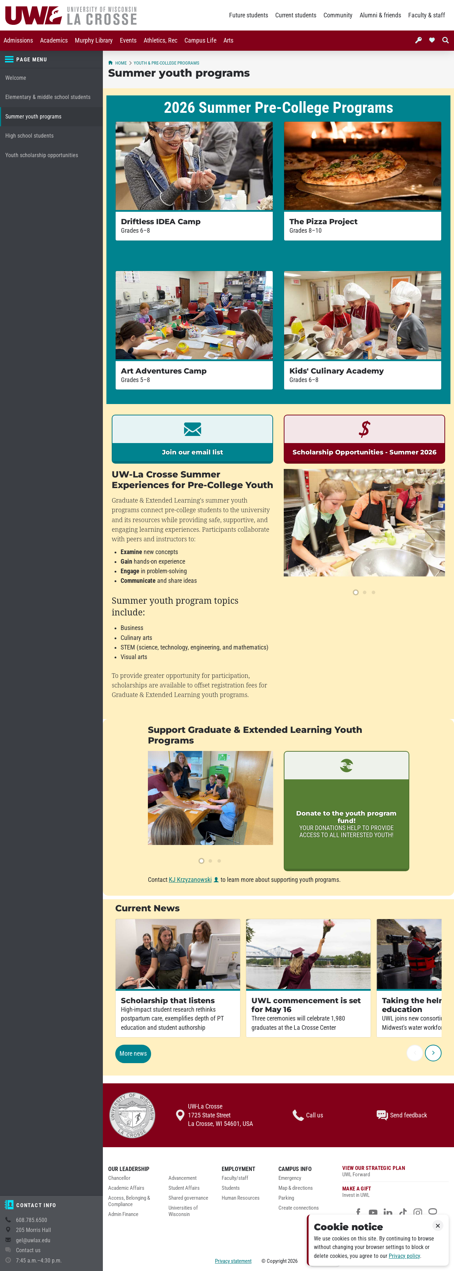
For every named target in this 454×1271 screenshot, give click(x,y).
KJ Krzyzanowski (190, 879)
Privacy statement (233, 1261)
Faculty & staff (426, 15)
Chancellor (119, 1178)
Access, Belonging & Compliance (129, 1201)
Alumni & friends (380, 15)
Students (231, 1188)
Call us (308, 1115)
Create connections (298, 1208)
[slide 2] (364, 592)
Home (117, 63)
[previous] (414, 1053)
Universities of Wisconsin (183, 1211)
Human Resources (241, 1198)
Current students (295, 15)
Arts (228, 40)
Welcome (15, 77)
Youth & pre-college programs (166, 63)
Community (338, 15)
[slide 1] (356, 592)
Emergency (289, 1178)
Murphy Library (94, 40)
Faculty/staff (235, 1178)
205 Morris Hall (33, 1230)
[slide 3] (373, 592)
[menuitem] (18, 41)
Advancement (182, 1178)
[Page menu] (51, 59)
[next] (433, 1053)
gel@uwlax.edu (33, 1240)
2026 (293, 1261)
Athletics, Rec (160, 40)
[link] (192, 439)
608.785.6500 (31, 1220)
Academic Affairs (126, 1188)
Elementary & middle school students (47, 97)
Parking (286, 1198)
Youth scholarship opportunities (41, 155)
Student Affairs (184, 1188)
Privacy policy (404, 1256)
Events (128, 40)
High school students (29, 135)
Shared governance (188, 1198)
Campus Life (200, 40)
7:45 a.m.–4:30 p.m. (39, 1260)
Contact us (28, 1250)
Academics (54, 40)
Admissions (18, 40)
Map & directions (295, 1188)
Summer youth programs (33, 116)
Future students (248, 15)
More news (133, 1053)
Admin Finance (123, 1214)
